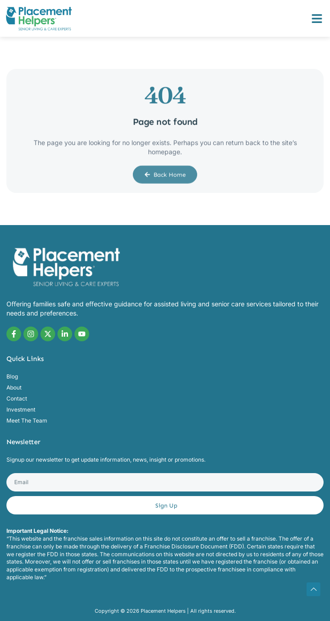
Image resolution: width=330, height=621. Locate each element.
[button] (317, 18)
